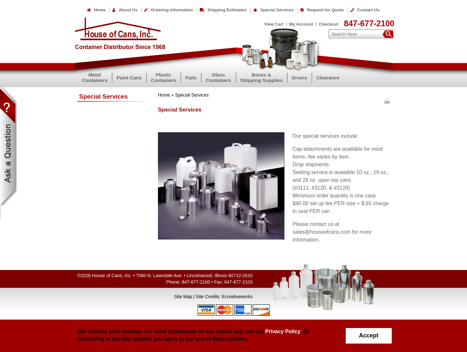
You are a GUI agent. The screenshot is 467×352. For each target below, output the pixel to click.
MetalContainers (94, 77)
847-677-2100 (369, 23)
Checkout (328, 24)
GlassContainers (218, 77)
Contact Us (364, 9)
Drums (299, 77)
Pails (191, 77)
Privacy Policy (282, 331)
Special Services (273, 9)
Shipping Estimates (223, 9)
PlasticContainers (163, 77)
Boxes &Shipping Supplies (261, 77)
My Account (301, 24)
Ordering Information (168, 9)
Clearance (328, 77)
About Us (125, 9)
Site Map (183, 296)
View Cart (273, 24)
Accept (368, 335)
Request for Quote (322, 9)
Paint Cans (129, 77)
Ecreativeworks (237, 296)
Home (96, 9)
